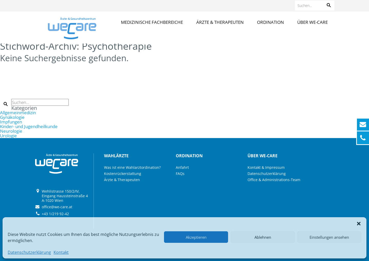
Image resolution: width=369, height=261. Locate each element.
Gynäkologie (12, 117)
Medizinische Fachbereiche (152, 22)
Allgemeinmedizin (18, 113)
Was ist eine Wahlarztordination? (132, 167)
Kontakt (61, 252)
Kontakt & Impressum (266, 167)
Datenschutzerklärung (29, 252)
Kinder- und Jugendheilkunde (29, 126)
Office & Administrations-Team (274, 179)
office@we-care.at (57, 206)
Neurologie (11, 131)
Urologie (8, 136)
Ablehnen (262, 237)
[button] (358, 223)
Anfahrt (182, 167)
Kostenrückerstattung (122, 173)
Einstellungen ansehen (329, 237)
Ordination (270, 22)
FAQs (180, 173)
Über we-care (312, 22)
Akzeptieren (196, 237)
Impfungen (11, 122)
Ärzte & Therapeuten (220, 22)
